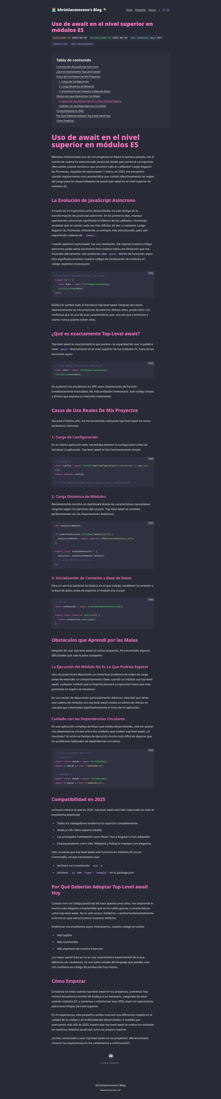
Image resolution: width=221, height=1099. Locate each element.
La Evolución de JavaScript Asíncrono (77, 66)
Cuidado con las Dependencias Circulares (82, 106)
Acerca (152, 9)
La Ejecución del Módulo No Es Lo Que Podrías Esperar (90, 101)
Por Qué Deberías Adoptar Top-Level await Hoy (83, 115)
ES (168, 9)
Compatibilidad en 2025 (70, 111)
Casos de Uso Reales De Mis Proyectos (78, 76)
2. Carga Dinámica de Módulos (76, 86)
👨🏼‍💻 (77, 9)
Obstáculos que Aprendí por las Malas (78, 96)
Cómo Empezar (65, 120)
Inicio (129, 9)
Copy (151, 273)
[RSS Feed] (105, 9)
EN (163, 9)
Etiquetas (140, 9)
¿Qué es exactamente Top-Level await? (78, 71)
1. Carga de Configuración (74, 81)
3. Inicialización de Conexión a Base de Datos (84, 91)
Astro (115, 1090)
